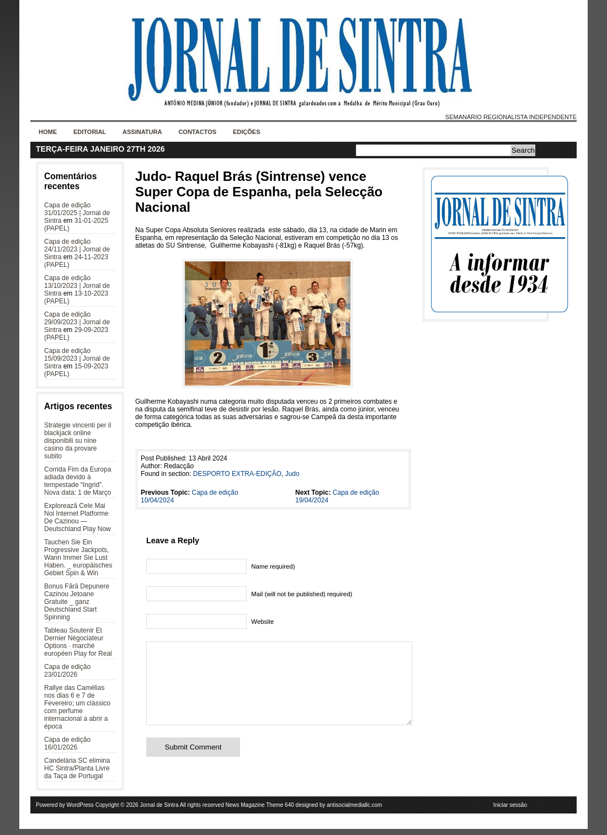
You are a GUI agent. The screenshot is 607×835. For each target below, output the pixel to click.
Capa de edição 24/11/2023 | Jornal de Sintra (77, 249)
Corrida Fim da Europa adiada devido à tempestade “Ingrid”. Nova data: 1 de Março (77, 480)
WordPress (80, 811)
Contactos (197, 132)
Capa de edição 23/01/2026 (67, 670)
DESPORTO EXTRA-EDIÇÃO (237, 474)
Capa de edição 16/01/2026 (67, 743)
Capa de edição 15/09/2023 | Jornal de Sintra (77, 358)
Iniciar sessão (510, 811)
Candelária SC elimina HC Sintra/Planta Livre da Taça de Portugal (77, 768)
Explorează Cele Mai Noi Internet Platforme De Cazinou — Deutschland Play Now (77, 517)
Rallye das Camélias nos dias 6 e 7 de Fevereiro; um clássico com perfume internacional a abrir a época (77, 707)
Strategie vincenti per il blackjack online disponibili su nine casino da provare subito (77, 440)
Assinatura (142, 132)
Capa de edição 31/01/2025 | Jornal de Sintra (77, 212)
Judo (292, 474)
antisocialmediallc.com (354, 811)
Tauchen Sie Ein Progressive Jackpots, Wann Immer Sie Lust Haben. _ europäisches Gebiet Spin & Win (78, 557)
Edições (246, 132)
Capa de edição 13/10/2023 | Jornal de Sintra (77, 285)
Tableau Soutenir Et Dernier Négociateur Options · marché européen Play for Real (78, 642)
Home (48, 132)
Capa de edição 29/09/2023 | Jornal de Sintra (77, 322)
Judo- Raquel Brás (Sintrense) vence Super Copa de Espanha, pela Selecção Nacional (258, 192)
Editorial (89, 132)
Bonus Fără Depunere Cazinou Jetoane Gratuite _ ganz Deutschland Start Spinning (76, 601)
